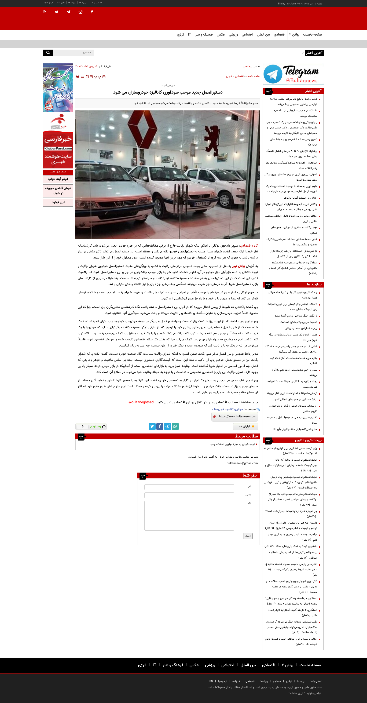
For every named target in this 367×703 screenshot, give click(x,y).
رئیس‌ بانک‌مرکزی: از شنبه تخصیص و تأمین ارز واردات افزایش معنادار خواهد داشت (258, 53)
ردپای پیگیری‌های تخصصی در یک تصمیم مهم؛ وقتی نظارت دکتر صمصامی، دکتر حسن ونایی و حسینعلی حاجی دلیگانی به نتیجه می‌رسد (291, 127)
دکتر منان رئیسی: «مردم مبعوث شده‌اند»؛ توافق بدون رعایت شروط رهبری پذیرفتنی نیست (291, 569)
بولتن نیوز (238, 266)
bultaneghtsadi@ (141, 402)
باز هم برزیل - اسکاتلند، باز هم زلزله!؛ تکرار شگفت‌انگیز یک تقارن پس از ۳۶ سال (293, 254)
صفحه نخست (312, 34)
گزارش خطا (246, 426)
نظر (249, 503)
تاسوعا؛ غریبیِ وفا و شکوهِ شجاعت (298, 322)
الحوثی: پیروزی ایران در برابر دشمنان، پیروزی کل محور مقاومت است (290, 177)
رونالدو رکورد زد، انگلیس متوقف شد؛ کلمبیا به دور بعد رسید (292, 384)
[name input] (189, 487)
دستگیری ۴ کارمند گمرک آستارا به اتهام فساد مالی (292, 613)
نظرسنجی (250, 681)
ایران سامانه (296, 693)
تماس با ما (96, 3)
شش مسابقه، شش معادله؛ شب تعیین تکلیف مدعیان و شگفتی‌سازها (292, 242)
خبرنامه (61, 3)
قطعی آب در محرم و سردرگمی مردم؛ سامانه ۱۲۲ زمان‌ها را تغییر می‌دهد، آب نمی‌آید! (291, 349)
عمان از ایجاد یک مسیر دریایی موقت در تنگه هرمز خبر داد (293, 337)
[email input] (189, 495)
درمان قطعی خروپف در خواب (58, 191)
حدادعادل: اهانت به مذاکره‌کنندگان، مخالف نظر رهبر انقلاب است (291, 165)
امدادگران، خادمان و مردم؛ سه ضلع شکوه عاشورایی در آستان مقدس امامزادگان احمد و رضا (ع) (293, 268)
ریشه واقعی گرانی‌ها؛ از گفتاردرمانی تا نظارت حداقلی (293, 555)
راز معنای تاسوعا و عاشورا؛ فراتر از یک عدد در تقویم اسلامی (292, 408)
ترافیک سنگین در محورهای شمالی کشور (295, 399)
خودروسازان (218, 409)
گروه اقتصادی (249, 245)
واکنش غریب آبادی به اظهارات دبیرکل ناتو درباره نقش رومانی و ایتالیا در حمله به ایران (291, 207)
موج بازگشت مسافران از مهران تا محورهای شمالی (294, 230)
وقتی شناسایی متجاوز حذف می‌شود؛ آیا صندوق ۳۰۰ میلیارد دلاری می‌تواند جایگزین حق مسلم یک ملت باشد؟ (291, 627)
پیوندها (72, 3)
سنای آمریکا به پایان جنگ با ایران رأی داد (295, 429)
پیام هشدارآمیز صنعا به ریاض (301, 328)
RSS (210, 681)
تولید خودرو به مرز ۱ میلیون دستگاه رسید (232, 444)
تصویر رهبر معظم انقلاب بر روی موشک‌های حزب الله (293, 142)
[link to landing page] (300, 18)
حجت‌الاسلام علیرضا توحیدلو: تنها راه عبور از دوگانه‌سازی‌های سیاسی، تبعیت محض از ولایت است (291, 499)
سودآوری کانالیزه (235, 409)
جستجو (277, 681)
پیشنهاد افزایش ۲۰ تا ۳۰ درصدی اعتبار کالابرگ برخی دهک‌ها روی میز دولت (291, 154)
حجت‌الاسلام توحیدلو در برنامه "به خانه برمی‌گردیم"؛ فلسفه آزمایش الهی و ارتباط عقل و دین (291, 465)
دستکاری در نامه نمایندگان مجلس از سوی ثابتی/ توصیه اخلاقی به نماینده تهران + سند (290, 601)
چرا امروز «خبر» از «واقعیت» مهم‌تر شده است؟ (291, 514)
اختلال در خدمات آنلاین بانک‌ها (300, 198)
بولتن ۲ (294, 34)
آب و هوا (48, 3)
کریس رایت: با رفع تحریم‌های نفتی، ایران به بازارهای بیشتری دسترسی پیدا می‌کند (293, 101)
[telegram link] (167, 426)
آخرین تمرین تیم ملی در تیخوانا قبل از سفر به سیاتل (292, 420)
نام (249, 486)
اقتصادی (239, 76)
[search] (48, 53)
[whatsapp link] (175, 426)
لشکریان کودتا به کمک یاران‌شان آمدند (290, 546)
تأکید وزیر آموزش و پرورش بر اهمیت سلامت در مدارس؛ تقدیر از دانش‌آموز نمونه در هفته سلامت (291, 586)
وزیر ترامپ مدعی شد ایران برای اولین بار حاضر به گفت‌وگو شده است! (290, 451)
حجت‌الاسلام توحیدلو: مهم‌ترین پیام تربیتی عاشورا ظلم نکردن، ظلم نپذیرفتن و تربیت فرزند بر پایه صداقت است (290, 482)
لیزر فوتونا (58, 202)
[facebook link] (159, 426)
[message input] (189, 516)
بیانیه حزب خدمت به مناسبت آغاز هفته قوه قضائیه (293, 361)
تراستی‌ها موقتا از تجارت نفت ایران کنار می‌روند (292, 393)
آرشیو (289, 681)
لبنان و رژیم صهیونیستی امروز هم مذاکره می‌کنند (294, 372)
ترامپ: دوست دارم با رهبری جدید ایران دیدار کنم (292, 537)
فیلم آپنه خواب (58, 179)
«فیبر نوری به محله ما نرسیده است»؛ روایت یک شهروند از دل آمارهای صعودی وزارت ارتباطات (291, 189)
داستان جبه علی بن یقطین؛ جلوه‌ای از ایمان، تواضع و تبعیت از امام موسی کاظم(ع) (291, 525)
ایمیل (248, 495)
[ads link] (293, 74)
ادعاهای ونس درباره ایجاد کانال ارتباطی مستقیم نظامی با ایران (291, 218)
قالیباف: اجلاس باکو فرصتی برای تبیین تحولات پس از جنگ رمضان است (292, 307)
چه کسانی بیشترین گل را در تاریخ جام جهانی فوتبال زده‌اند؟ (292, 295)
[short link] (237, 416)
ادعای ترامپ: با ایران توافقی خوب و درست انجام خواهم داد (291, 641)
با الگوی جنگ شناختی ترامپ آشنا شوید (296, 316)
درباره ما (83, 3)
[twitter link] (152, 426)
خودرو (229, 76)
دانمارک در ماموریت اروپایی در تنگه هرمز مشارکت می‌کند (294, 113)
